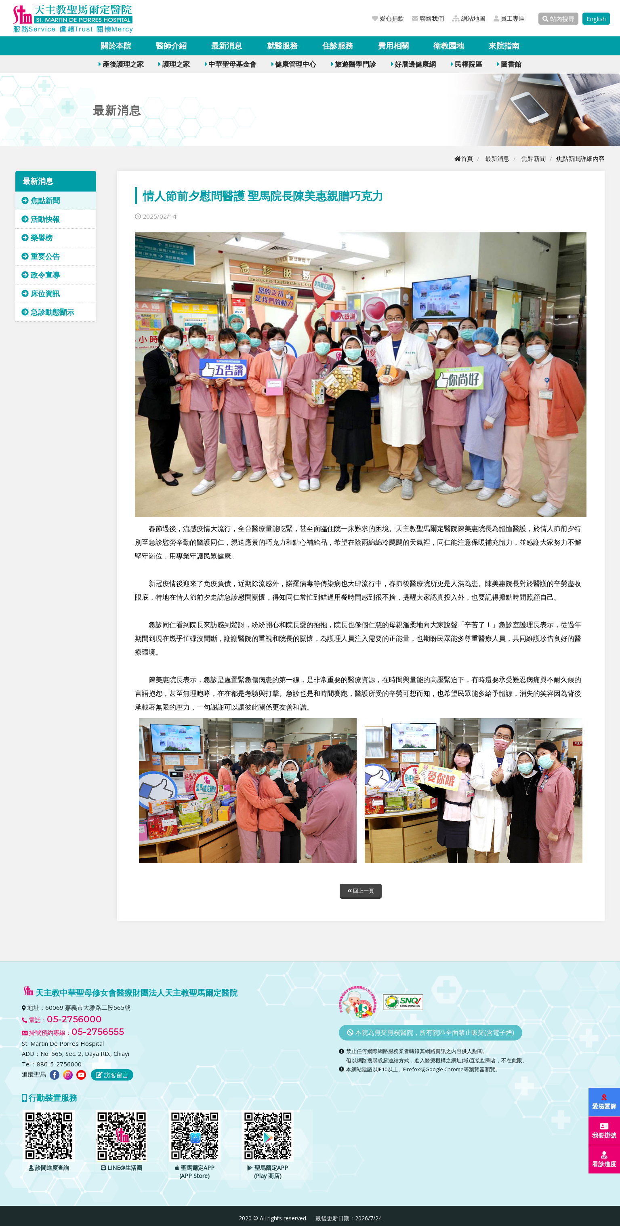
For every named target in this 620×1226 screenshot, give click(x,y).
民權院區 (466, 64)
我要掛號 (605, 1131)
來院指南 (504, 45)
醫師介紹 (171, 45)
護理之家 (173, 64)
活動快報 (40, 219)
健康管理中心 (293, 64)
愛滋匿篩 (605, 1102)
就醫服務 (282, 45)
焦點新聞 (533, 158)
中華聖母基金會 (230, 64)
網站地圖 (468, 18)
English (596, 19)
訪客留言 (112, 1075)
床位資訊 (40, 293)
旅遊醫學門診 (353, 64)
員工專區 (509, 18)
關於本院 (116, 45)
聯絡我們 (428, 18)
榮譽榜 (37, 237)
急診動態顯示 (47, 312)
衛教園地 (448, 45)
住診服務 (337, 45)
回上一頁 (360, 890)
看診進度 (605, 1159)
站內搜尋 (558, 19)
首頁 (463, 158)
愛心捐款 (388, 18)
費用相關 (393, 45)
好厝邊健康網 (413, 64)
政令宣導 (40, 275)
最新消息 (226, 45)
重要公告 (40, 256)
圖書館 (509, 64)
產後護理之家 (121, 64)
